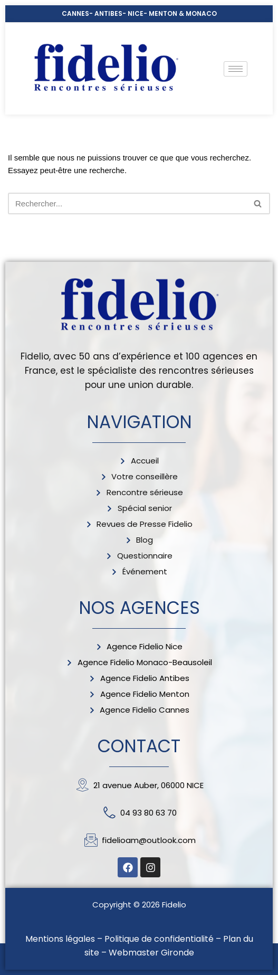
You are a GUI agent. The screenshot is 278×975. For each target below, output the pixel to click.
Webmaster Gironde (151, 952)
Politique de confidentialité (159, 939)
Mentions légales (60, 939)
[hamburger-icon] (235, 69)
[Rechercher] (127, 203)
